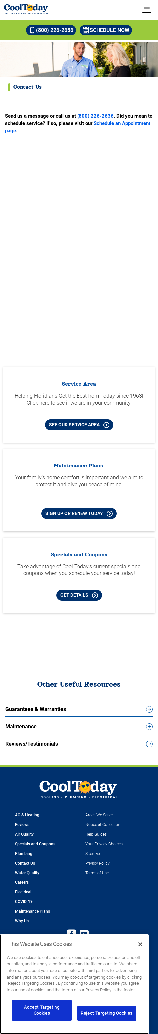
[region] (74, 984)
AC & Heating (27, 815)
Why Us (22, 921)
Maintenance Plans (32, 911)
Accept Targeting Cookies (42, 1010)
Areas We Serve (99, 815)
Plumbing (23, 853)
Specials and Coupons (35, 844)
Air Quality (24, 834)
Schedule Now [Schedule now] (106, 30)
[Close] (140, 944)
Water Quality (27, 873)
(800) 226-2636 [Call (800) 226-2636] (51, 30)
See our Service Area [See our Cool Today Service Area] (79, 425)
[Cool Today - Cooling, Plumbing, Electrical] (26, 8)
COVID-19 (24, 901)
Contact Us (25, 863)
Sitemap (92, 853)
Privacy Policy (97, 863)
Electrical (23, 892)
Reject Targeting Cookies (107, 1013)
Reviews (22, 824)
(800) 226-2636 (95, 116)
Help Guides (96, 834)
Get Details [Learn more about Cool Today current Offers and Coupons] (79, 595)
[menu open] (146, 9)
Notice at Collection (102, 824)
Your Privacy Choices (104, 844)
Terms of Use (97, 873)
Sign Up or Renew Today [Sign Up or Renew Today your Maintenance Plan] (79, 514)
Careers (22, 882)
